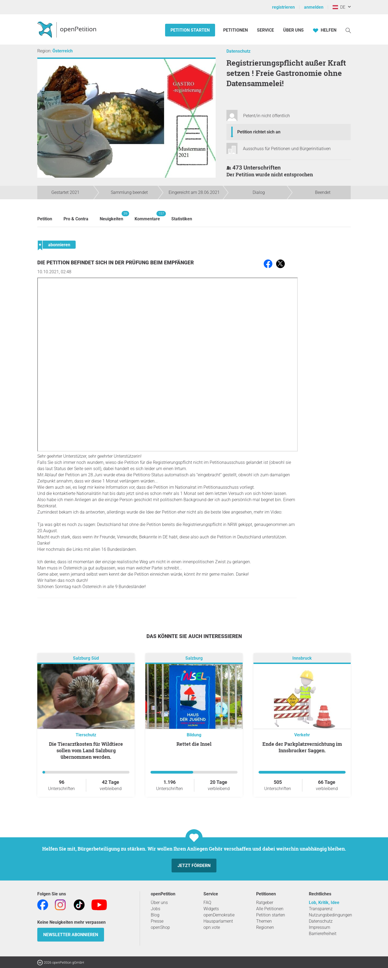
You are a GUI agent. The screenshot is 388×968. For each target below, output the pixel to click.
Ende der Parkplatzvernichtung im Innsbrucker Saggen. (302, 747)
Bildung (194, 734)
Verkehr (302, 734)
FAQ (207, 902)
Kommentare (147, 216)
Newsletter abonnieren (70, 934)
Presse (157, 921)
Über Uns (293, 30)
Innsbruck (302, 658)
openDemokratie (219, 915)
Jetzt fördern (194, 865)
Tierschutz (86, 734)
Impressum (319, 927)
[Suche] (348, 30)
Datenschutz (238, 51)
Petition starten (190, 30)
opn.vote (211, 927)
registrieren (283, 7)
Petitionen (236, 30)
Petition (44, 218)
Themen (264, 921)
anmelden (313, 7)
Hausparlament (218, 921)
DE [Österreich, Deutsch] (339, 7)
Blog (155, 915)
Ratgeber (264, 902)
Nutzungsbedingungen (330, 915)
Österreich (62, 50)
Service (265, 30)
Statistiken (181, 218)
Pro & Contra (75, 218)
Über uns (159, 902)
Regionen (265, 927)
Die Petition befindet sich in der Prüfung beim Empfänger (115, 262)
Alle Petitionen (269, 908)
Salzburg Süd (86, 658)
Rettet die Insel (194, 744)
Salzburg (194, 658)
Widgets (211, 908)
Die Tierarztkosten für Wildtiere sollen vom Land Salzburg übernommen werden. (86, 750)
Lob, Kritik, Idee (324, 902)
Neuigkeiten (111, 216)
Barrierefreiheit (322, 933)
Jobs (155, 908)
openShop (160, 927)
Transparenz (321, 908)
